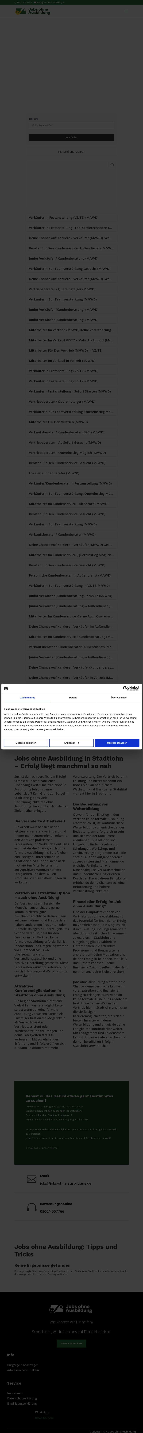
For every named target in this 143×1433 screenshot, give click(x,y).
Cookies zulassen (117, 742)
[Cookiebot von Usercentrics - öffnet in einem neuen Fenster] (125, 688)
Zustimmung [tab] (27, 697)
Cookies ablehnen (26, 742)
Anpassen (71, 742)
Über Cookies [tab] (119, 697)
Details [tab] (73, 697)
